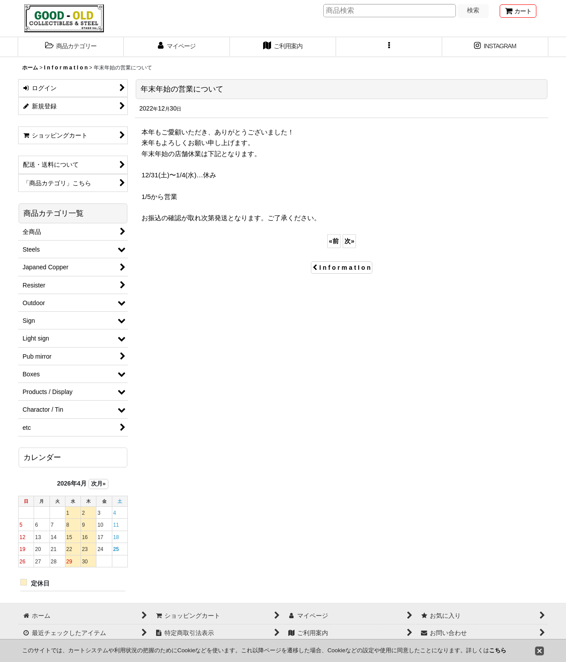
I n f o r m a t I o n (342, 267)
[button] (71, 47)
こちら (497, 650)
